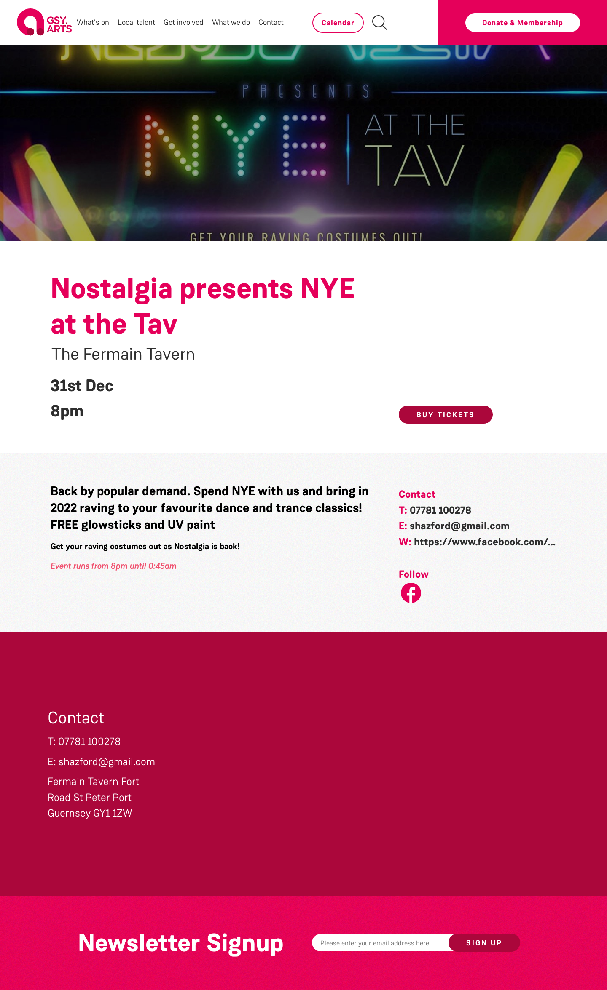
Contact (271, 22)
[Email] (393, 942)
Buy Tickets (445, 415)
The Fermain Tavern (123, 354)
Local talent (136, 22)
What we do (231, 22)
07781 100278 (440, 510)
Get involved (184, 22)
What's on (93, 22)
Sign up (484, 943)
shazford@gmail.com (460, 526)
